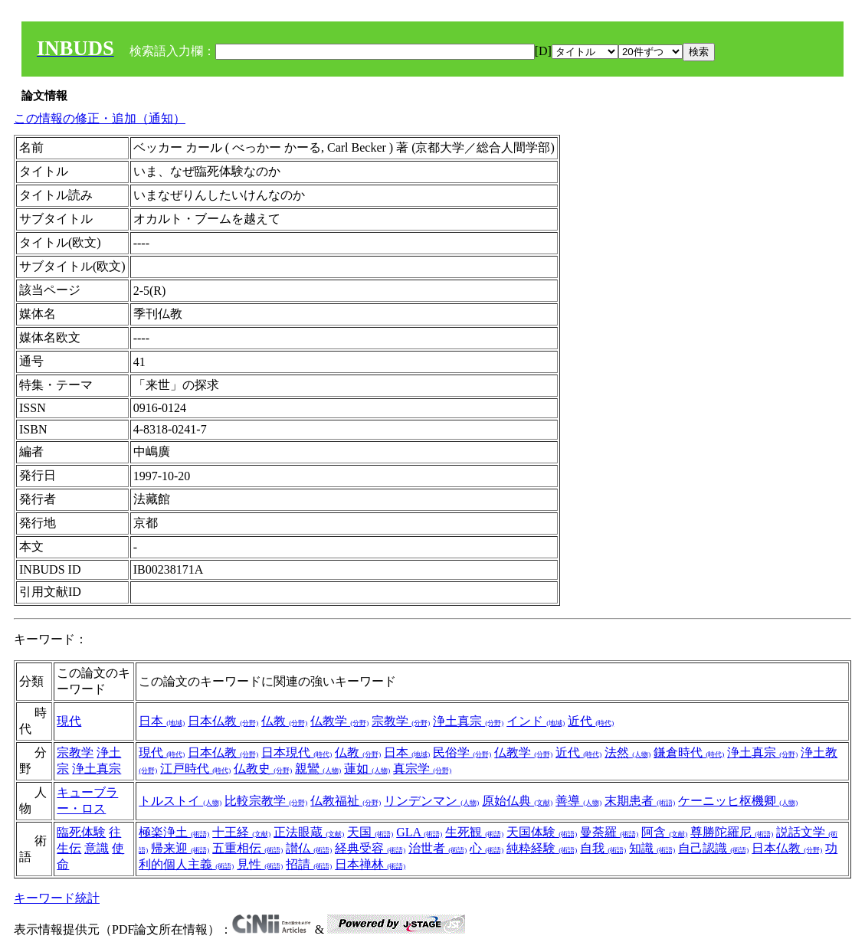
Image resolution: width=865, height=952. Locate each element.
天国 (370, 832)
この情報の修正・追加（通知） (99, 118)
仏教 (284, 721)
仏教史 (263, 768)
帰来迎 (180, 848)
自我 (603, 848)
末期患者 (640, 800)
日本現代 (296, 752)
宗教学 (401, 721)
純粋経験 (541, 848)
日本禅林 (370, 864)
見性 (260, 864)
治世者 (437, 848)
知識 (652, 848)
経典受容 (370, 848)
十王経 (241, 832)
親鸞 (318, 768)
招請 (309, 864)
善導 (578, 800)
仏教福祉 (345, 800)
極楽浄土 (174, 832)
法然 (627, 752)
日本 (162, 721)
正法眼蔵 (309, 832)
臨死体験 (81, 832)
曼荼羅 (609, 832)
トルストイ (180, 800)
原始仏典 (517, 800)
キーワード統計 (57, 898)
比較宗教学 (265, 800)
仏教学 (339, 721)
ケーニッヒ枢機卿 (738, 800)
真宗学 (422, 768)
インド (535, 721)
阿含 (664, 832)
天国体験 (541, 832)
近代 (591, 721)
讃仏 (309, 848)
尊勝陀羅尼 (731, 832)
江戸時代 (195, 768)
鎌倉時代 (689, 752)
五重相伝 (247, 848)
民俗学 (462, 752)
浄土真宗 (468, 721)
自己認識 (713, 848)
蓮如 (367, 768)
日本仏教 (223, 721)
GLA (419, 832)
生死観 (474, 832)
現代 (69, 721)
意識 (96, 848)
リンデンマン (431, 800)
